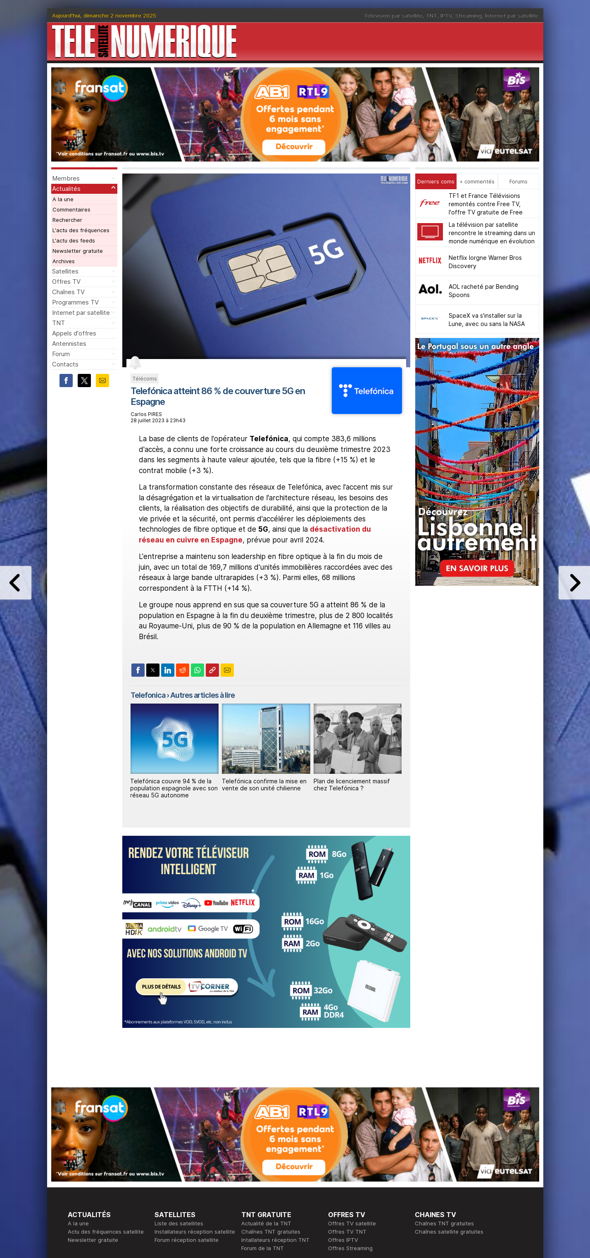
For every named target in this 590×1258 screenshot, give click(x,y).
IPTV (446, 15)
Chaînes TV (68, 292)
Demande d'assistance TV (275, 1186)
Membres (66, 178)
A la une (63, 199)
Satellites (65, 271)
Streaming (468, 15)
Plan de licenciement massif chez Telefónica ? (352, 785)
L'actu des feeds (73, 240)
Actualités (66, 189)
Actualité (166, 1169)
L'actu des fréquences (80, 230)
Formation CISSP (349, 1169)
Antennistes (69, 343)
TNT (431, 15)
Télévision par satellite (393, 15)
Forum (61, 354)
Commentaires (71, 209)
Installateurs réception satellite (195, 1111)
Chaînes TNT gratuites (270, 1111)
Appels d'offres (74, 333)
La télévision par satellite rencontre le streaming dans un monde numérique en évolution (492, 233)
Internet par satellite (511, 15)
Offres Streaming (350, 1128)
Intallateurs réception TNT (275, 1120)
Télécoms (144, 378)
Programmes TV (75, 302)
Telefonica (148, 695)
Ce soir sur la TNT (91, 1169)
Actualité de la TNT (266, 1103)
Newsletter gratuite (77, 250)
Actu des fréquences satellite (106, 1111)
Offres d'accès (174, 1178)
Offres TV (66, 281)
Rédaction (254, 1161)
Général (251, 1178)
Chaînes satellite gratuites (449, 1111)
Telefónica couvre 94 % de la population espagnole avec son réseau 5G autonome (174, 788)
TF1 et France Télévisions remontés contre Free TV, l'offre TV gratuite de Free (486, 204)
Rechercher (67, 219)
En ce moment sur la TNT (100, 1161)
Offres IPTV (343, 1120)
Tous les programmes (96, 1178)
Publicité (252, 1169)
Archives (63, 261)
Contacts (65, 364)
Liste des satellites (179, 1103)
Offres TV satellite (352, 1103)
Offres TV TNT (347, 1111)
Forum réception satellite (187, 1120)
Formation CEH (347, 1161)
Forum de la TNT (262, 1128)
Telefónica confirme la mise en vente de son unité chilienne (264, 785)
